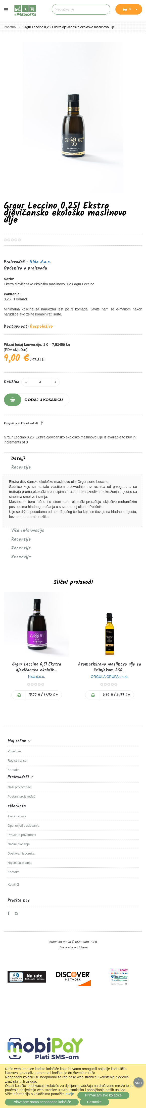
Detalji (18, 458)
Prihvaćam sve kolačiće (103, 1095)
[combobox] (81, 9)
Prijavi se (14, 751)
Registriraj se (17, 760)
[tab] (73, 458)
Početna (10, 27)
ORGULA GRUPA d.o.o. (109, 677)
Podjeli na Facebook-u (21, 423)
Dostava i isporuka (21, 853)
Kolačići (13, 884)
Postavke (94, 1102)
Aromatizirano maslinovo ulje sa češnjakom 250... (109, 667)
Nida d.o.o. (40, 262)
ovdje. (70, 1094)
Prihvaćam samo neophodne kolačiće (42, 1102)
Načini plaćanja (19, 844)
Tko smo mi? (17, 816)
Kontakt (13, 770)
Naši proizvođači (19, 787)
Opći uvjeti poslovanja (23, 825)
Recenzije (21, 467)
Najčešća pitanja (19, 863)
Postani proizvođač (21, 796)
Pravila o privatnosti (22, 835)
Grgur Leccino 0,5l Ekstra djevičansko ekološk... (36, 667)
